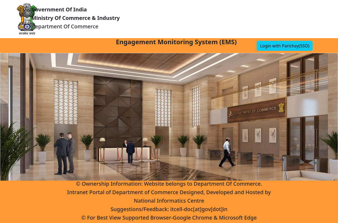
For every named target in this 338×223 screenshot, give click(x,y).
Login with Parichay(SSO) (284, 46)
